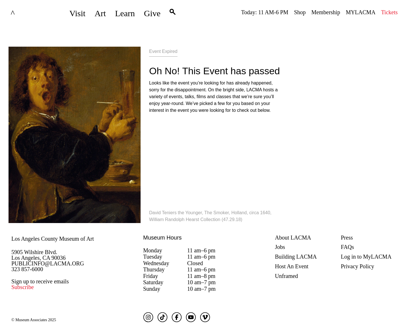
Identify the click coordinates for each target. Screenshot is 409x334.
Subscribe (22, 287)
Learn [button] (125, 13)
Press (347, 237)
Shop (300, 12)
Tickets (389, 12)
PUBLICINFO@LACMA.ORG (47, 263)
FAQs (347, 247)
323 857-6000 (27, 269)
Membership (325, 12)
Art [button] (100, 13)
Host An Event (291, 266)
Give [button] (152, 13)
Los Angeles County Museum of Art (52, 239)
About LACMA (293, 237)
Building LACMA (296, 256)
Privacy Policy (357, 266)
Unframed (286, 276)
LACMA (26, 13)
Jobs (280, 247)
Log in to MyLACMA (366, 256)
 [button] (173, 13)
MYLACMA (360, 12)
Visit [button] (77, 13)
